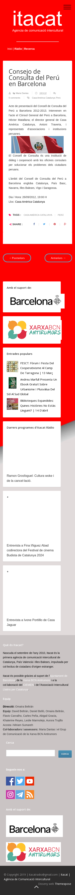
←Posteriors (17, 258)
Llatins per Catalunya (15, 689)
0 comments (14, 98)
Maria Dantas (22, 93)
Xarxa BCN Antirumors (36, 680)
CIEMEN (28, 684)
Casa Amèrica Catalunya (43, 98)
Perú (58, 98)
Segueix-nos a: (15, 769)
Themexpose (63, 884)
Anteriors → (58, 258)
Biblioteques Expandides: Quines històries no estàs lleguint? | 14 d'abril (38, 405)
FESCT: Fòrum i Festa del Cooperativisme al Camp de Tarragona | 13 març (37, 368)
